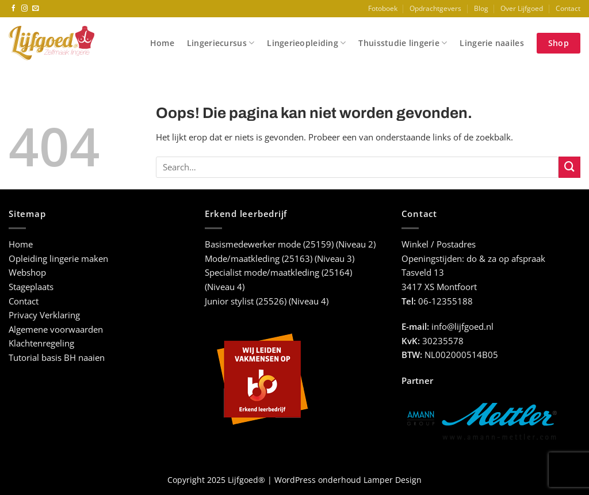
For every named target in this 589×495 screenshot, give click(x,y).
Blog (481, 8)
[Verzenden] (569, 167)
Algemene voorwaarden (56, 329)
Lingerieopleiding (306, 43)
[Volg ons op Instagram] (24, 8)
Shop (558, 42)
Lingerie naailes (491, 42)
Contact (568, 8)
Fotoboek (382, 8)
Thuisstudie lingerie (402, 43)
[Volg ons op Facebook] (13, 8)
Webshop (27, 272)
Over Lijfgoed (521, 8)
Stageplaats (31, 287)
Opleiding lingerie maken (58, 259)
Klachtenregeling (41, 343)
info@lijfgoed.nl (462, 327)
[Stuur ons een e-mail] (35, 8)
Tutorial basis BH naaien (57, 358)
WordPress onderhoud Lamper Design (348, 479)
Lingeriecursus (220, 43)
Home (162, 42)
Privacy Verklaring (44, 315)
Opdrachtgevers (435, 8)
